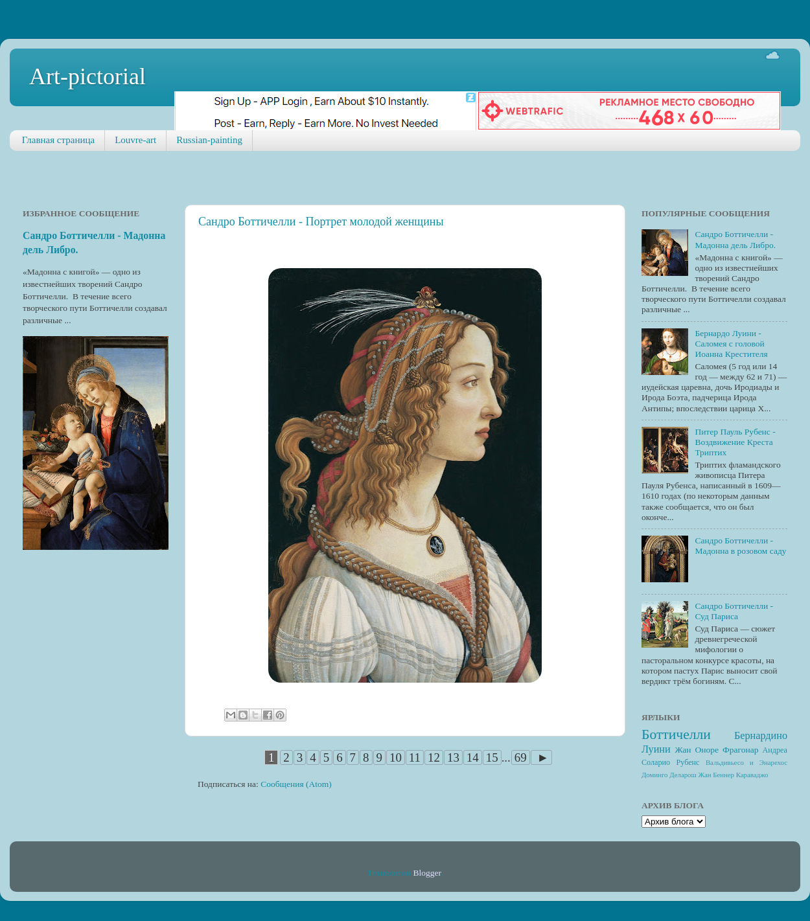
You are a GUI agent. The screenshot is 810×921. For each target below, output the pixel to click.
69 (521, 757)
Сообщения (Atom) (296, 784)
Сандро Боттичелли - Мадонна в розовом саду (740, 546)
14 (473, 757)
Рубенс (688, 762)
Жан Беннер (716, 775)
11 (415, 757)
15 (492, 757)
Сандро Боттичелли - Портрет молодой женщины (321, 221)
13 (453, 757)
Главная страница (58, 140)
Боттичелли (676, 734)
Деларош (683, 775)
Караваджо (752, 775)
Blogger (427, 873)
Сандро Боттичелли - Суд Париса (734, 611)
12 (434, 757)
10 (395, 757)
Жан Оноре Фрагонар (716, 750)
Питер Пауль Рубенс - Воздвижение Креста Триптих (735, 442)
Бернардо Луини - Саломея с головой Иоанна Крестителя (731, 343)
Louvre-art (135, 140)
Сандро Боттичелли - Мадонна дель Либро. (735, 239)
